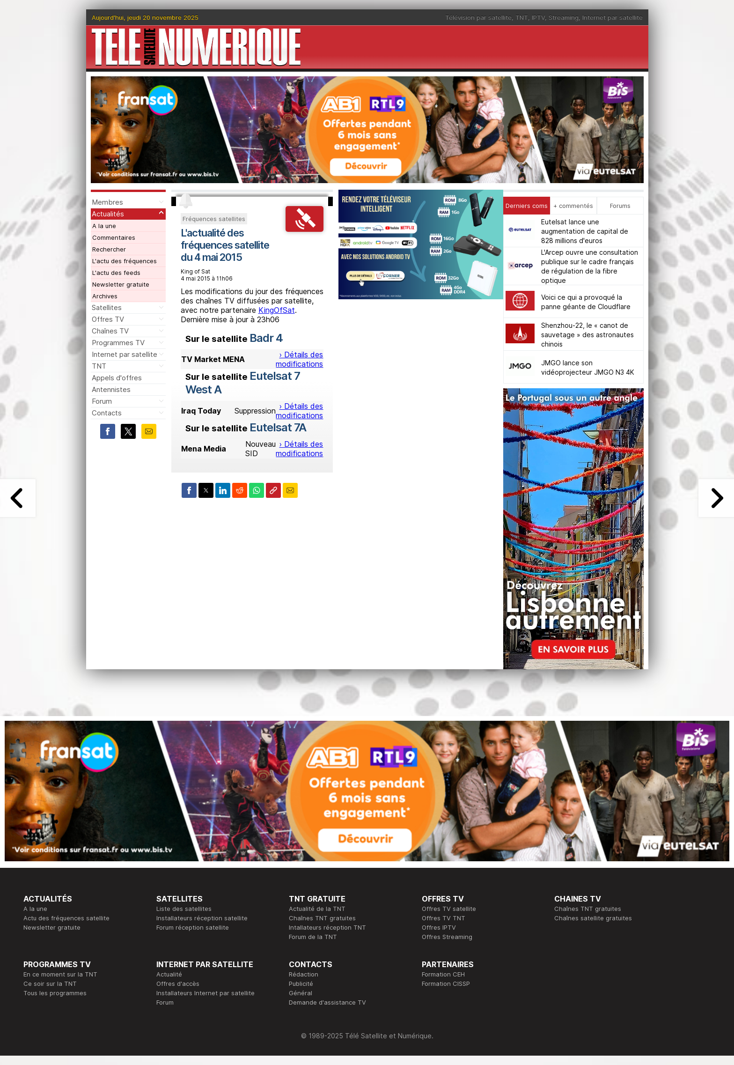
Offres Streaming (447, 936)
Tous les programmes (55, 993)
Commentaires (113, 237)
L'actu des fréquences (124, 261)
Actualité (169, 974)
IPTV (538, 17)
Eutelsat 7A (278, 427)
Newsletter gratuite (120, 284)
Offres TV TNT (443, 918)
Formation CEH (443, 974)
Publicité (301, 983)
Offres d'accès (177, 983)
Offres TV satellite (449, 908)
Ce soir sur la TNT (50, 983)
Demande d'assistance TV (327, 1002)
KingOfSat (276, 310)
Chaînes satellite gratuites (593, 918)
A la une (104, 225)
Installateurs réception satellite (202, 918)
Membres (107, 202)
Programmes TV (118, 342)
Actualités (108, 213)
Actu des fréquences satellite (66, 918)
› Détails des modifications (299, 359)
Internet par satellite (612, 17)
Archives (104, 296)
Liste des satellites (184, 908)
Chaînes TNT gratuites (322, 918)
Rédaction (303, 974)
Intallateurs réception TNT (327, 927)
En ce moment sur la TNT (60, 974)
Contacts (107, 412)
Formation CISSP (446, 983)
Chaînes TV (110, 330)
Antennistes (111, 389)
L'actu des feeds (116, 272)
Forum (102, 401)
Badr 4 (266, 338)
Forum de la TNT (313, 936)
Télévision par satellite (478, 17)
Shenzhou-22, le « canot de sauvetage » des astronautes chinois (587, 334)
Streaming (564, 17)
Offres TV (108, 319)
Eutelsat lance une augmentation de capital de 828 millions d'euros (584, 231)
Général (300, 993)
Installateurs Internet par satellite (205, 993)
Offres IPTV (439, 927)
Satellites (107, 307)
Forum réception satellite (192, 927)
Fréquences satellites (214, 218)
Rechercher (109, 249)
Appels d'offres (117, 377)
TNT (521, 17)
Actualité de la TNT (317, 908)
